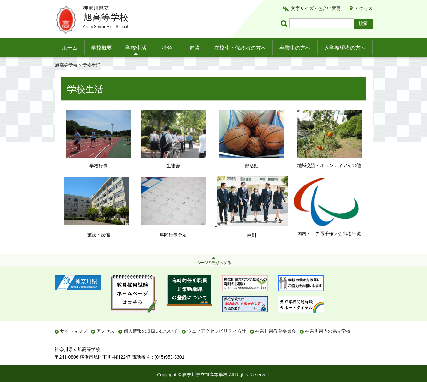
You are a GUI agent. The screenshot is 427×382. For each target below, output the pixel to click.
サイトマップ (73, 331)
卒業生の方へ (295, 48)
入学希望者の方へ (345, 48)
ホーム (69, 48)
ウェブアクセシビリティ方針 (216, 331)
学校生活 (135, 48)
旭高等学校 (66, 65)
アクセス (363, 8)
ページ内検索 (285, 23)
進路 (194, 48)
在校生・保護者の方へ (240, 48)
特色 (167, 48)
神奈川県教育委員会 (275, 331)
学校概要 (101, 48)
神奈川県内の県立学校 (327, 331)
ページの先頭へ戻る (213, 262)
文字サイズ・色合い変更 (316, 8)
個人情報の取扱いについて (151, 331)
